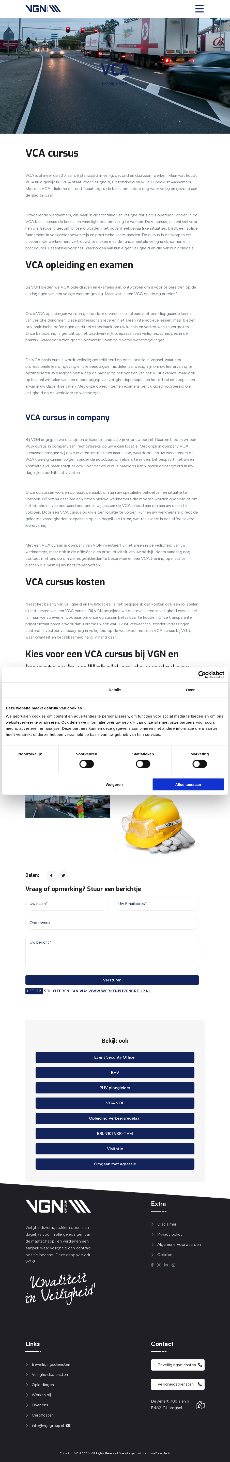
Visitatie (115, 1148)
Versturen (112, 980)
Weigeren (114, 784)
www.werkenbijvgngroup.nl (119, 991)
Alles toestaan (188, 784)
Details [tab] (115, 690)
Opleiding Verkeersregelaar (115, 1118)
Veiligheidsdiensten (180, 1384)
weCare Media (161, 1453)
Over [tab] (190, 690)
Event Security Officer (115, 1057)
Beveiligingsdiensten (180, 1364)
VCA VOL (115, 1103)
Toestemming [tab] (39, 690)
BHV (115, 1072)
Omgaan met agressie (115, 1164)
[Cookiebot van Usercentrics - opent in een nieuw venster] (202, 675)
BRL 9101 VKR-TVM (115, 1133)
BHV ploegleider (115, 1087)
